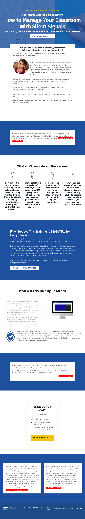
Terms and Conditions (30, 512)
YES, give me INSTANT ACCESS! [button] (24, 271)
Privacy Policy (45, 512)
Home (48, 515)
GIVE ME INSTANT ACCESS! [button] (42, 36)
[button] (42, 442)
